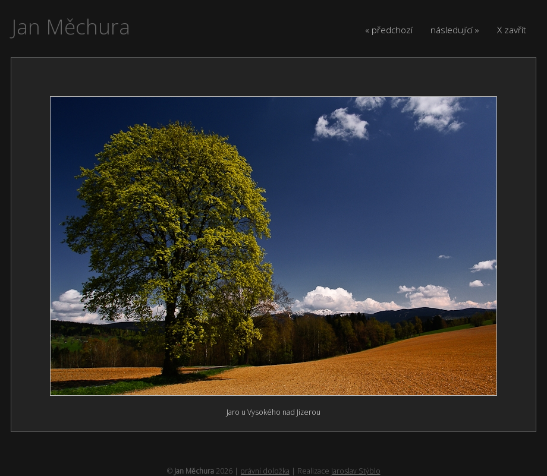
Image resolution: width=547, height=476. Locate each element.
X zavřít (511, 30)
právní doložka (265, 471)
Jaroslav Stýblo (356, 471)
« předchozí (389, 30)
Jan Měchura (71, 26)
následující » (454, 30)
